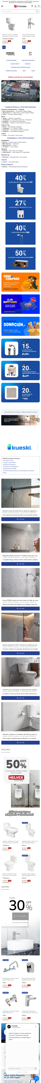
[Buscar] (37, 11)
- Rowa (4, 473)
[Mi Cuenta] (35, 6)
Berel (24, 70)
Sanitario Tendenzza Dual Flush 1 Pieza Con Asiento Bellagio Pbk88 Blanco (9, 874)
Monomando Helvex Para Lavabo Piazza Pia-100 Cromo (30, 1011)
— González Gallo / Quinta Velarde (14, 142)
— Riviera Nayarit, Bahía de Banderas (15, 167)
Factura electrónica (11, 60)
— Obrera (10, 145)
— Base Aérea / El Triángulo (13, 151)
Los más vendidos (24, 512)
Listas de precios (15, 63)
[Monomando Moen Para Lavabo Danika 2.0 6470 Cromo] (30, 23)
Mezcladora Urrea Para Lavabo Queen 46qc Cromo (11, 1011)
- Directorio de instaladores (10, 467)
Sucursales (36, 1)
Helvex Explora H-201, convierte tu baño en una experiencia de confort (20, 645)
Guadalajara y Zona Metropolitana (20, 138)
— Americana (11, 144)
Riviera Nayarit (7, 165)
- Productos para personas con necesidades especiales (18, 471)
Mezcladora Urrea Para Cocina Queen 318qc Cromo (11, 979)
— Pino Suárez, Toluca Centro (13, 135)
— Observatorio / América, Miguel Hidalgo (18, 113)
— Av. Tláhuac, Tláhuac (13, 128)
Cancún (4, 160)
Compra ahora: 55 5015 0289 (24, 1)
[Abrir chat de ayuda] (36, 1078)
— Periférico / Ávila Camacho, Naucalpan (17, 123)
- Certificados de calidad (9, 469)
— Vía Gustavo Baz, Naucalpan (14, 121)
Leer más (20, 519)
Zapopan (4, 149)
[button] (32, 6)
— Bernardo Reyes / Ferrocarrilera (15, 157)
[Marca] (10, 54)
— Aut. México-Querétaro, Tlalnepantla (17, 120)
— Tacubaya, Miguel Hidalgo (12, 114)
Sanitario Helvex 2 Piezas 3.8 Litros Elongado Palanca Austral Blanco (29, 842)
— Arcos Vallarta (10, 147)
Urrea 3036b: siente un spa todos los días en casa (20, 600)
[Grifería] (20, 924)
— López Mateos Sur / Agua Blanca (16, 152)
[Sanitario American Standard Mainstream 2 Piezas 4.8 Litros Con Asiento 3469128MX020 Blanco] (10, 23)
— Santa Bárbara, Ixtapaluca (13, 131)
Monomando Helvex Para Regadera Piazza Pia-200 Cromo (28, 979)
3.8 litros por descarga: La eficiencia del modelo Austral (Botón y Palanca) (20, 690)
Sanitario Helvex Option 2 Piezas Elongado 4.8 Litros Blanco (29, 874)
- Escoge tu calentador (9, 462)
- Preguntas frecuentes (9, 465)
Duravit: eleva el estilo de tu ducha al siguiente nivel (20, 511)
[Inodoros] (20, 786)
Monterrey (5, 155)
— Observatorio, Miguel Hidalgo (17, 111)
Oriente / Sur (5, 125)
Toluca (3, 134)
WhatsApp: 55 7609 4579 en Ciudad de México (20, 2)
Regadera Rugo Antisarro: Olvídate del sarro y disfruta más (20, 556)
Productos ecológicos (11, 70)
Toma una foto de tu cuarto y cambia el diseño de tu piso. (20, 412)
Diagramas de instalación (28, 60)
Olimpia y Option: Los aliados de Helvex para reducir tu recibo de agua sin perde (20, 734)
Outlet (33, 70)
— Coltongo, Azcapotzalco (12, 118)
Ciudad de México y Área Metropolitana (20, 107)
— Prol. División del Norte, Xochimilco (16, 130)
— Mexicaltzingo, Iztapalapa (12, 127)
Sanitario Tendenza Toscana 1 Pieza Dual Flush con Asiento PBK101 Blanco (11, 842)
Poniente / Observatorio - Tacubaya (12, 109)
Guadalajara (5, 140)
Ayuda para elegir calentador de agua (20, 67)
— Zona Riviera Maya (10, 162)
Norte (3, 116)
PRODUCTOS (33, 512)
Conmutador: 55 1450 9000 (9, 1)
